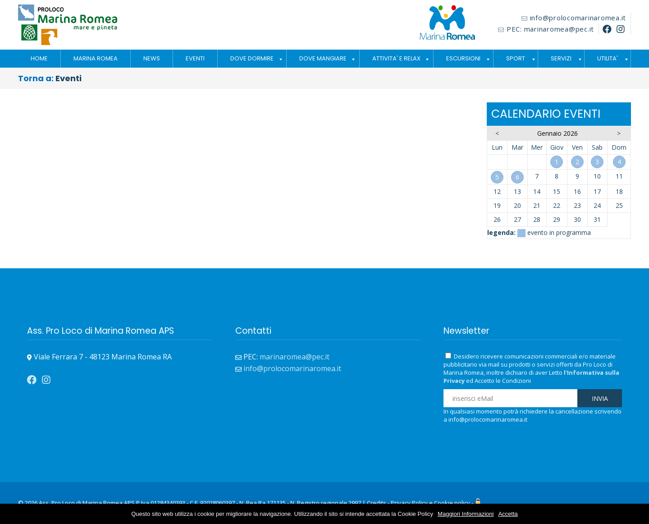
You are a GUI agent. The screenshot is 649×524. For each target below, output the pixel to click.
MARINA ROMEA (95, 58)
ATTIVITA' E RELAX (396, 58)
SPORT (515, 58)
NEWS (151, 58)
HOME (39, 58)
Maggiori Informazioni (466, 513)
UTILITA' (607, 58)
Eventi (68, 78)
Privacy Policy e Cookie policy (430, 503)
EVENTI (195, 58)
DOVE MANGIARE (323, 58)
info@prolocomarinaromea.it (578, 17)
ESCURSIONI (463, 58)
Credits (376, 503)
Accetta (507, 513)
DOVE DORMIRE (252, 58)
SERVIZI (561, 58)
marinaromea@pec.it (559, 28)
